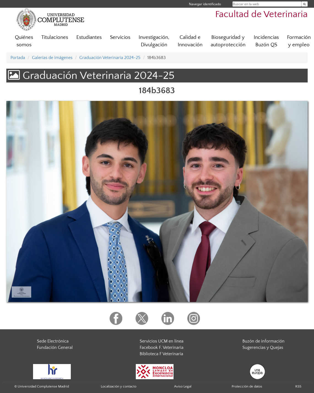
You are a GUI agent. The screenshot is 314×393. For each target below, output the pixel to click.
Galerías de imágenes (52, 57)
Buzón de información (263, 341)
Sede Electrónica (53, 341)
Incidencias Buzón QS (266, 41)
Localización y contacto (118, 386)
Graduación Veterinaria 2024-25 (109, 57)
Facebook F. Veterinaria (161, 347)
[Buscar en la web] (304, 4)
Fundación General (55, 347)
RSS (298, 386)
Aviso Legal (182, 386)
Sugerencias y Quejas (262, 347)
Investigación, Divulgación (154, 41)
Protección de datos (247, 386)
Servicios (120, 37)
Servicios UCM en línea (161, 341)
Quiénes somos (24, 41)
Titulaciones (54, 37)
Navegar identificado (205, 4)
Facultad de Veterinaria (261, 14)
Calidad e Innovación (190, 41)
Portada (17, 57)
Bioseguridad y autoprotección (228, 41)
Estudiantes (89, 37)
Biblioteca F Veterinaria (161, 353)
